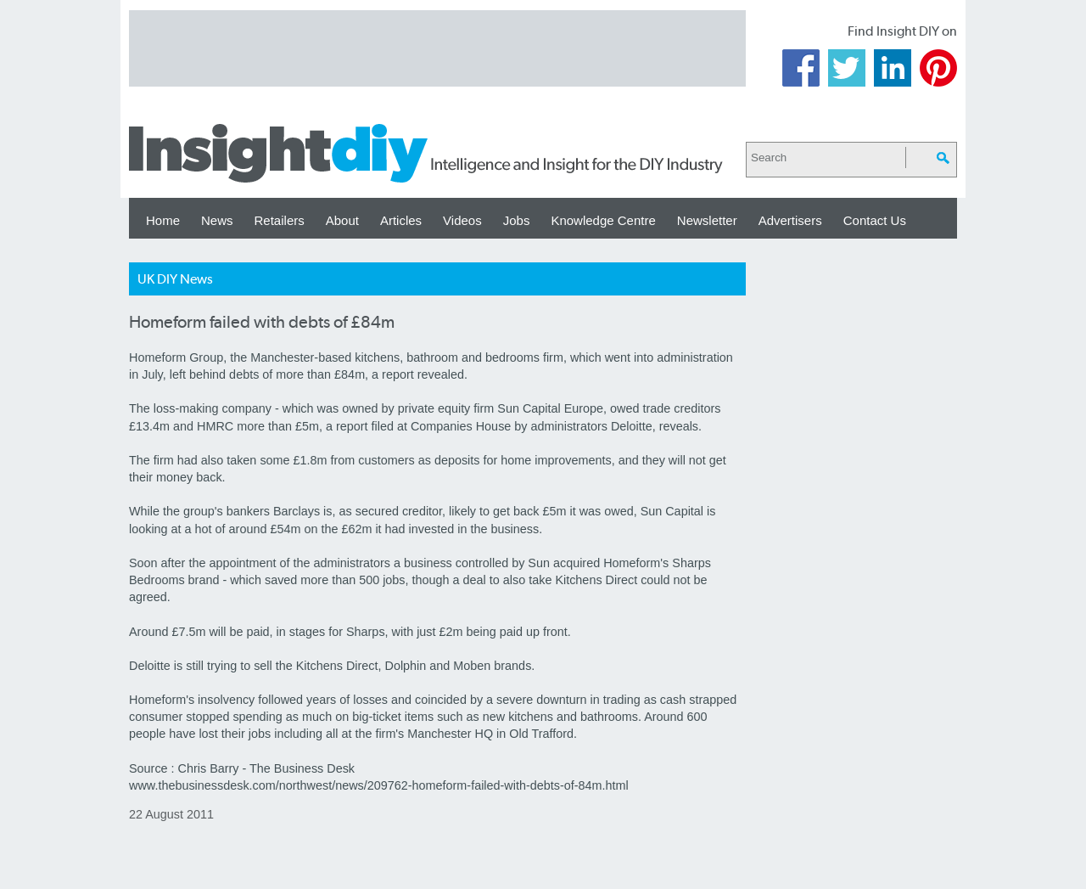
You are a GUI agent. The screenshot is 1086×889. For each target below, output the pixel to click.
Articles (401, 220)
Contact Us (874, 220)
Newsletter (707, 220)
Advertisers (790, 220)
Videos (462, 220)
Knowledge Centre (603, 220)
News (217, 220)
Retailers (280, 220)
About (342, 220)
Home (163, 220)
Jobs (516, 220)
